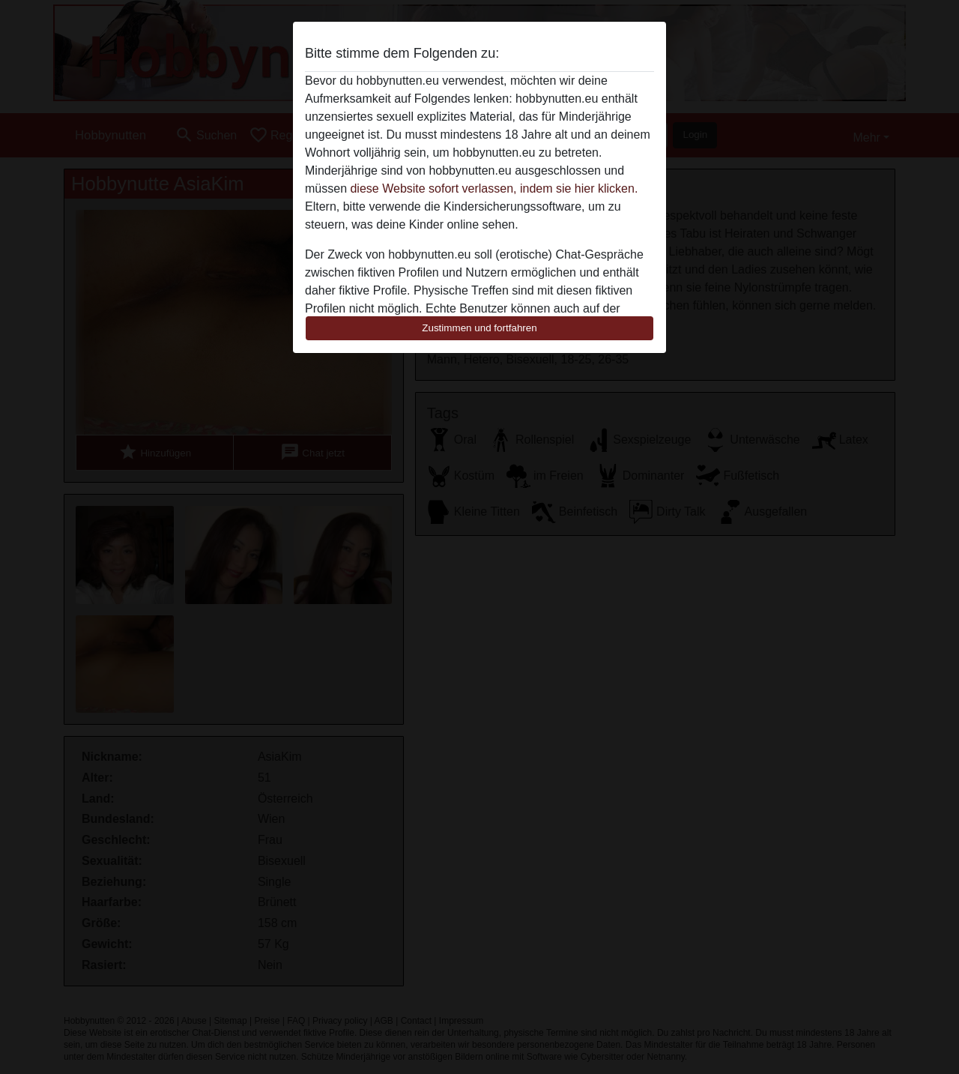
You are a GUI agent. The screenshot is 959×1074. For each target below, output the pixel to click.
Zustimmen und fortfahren (479, 328)
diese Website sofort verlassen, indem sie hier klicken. (494, 188)
